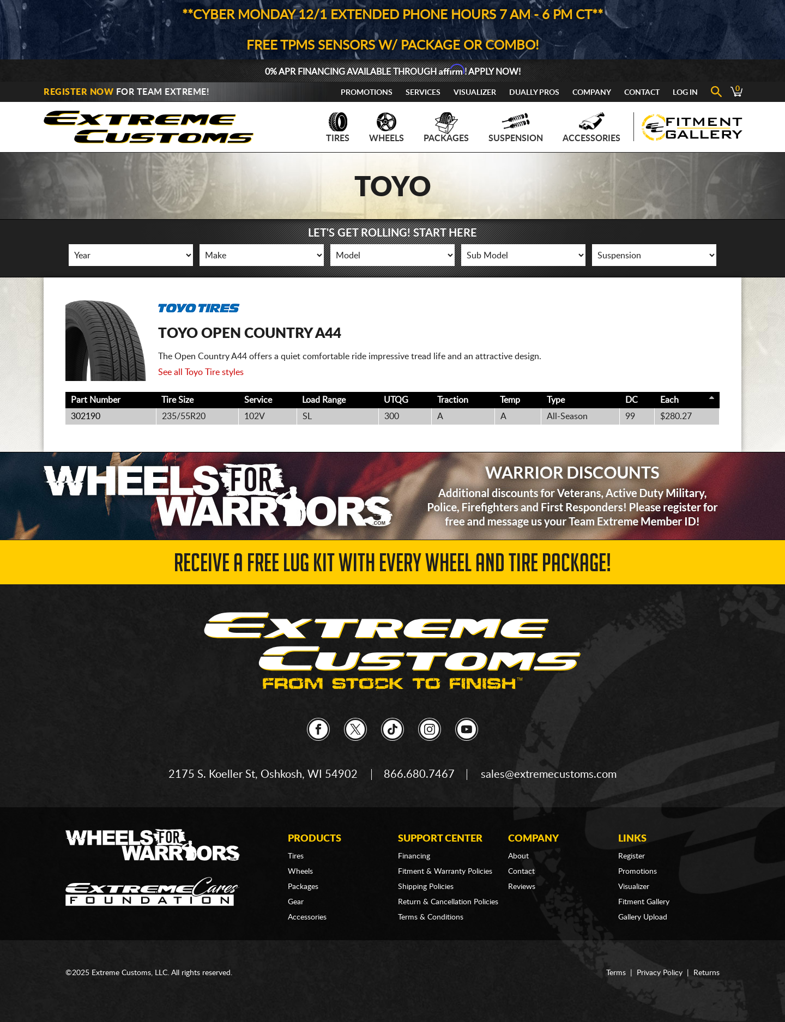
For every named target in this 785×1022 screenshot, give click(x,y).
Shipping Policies (426, 887)
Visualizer (475, 92)
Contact (642, 92)
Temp (510, 400)
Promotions (366, 92)
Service (258, 400)
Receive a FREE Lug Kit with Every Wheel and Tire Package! (392, 566)
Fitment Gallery (643, 902)
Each (669, 400)
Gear (296, 902)
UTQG (396, 400)
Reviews (521, 887)
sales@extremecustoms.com (549, 774)
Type (556, 400)
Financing (414, 856)
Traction (452, 400)
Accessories (591, 127)
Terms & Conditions (430, 917)
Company (591, 92)
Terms (616, 973)
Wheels (386, 127)
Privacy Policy (660, 973)
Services (423, 92)
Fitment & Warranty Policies (445, 871)
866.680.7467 (419, 774)
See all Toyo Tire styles (201, 372)
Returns (706, 973)
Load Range (324, 400)
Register (631, 856)
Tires (337, 127)
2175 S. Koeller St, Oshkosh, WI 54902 (263, 774)
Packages (446, 127)
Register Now (78, 92)
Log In (685, 92)
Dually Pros (534, 92)
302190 (85, 416)
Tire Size (177, 400)
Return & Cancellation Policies (448, 902)
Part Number (95, 400)
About (518, 856)
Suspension (515, 127)
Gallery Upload (642, 917)
